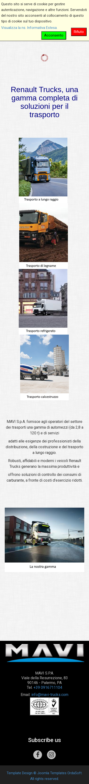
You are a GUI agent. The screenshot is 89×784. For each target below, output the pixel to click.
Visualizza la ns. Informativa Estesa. (29, 28)
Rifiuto (79, 32)
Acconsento (53, 35)
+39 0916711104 (47, 687)
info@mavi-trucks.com (49, 694)
